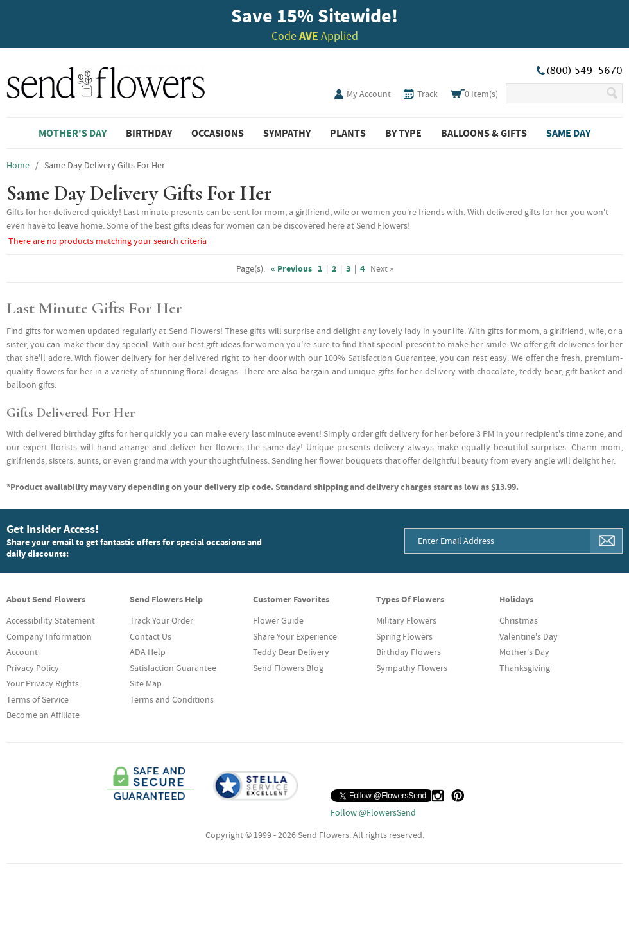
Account (22, 652)
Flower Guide (278, 620)
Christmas (518, 620)
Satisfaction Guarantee (173, 668)
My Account (369, 94)
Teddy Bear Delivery (291, 652)
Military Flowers (406, 620)
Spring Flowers (404, 636)
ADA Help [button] (148, 652)
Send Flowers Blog (288, 668)
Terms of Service (37, 699)
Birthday (149, 133)
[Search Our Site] (555, 93)
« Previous (291, 268)
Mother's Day (73, 133)
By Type (403, 133)
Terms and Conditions (172, 699)
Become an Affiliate (43, 715)
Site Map (146, 683)
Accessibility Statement (50, 620)
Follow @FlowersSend (373, 812)
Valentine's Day (528, 636)
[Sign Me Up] (606, 541)
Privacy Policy (32, 668)
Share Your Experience (295, 636)
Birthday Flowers (408, 652)
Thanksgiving (524, 668)
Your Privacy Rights (42, 683)
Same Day (568, 133)
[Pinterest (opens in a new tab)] (457, 795)
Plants (348, 133)
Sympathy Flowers (411, 668)
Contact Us (150, 636)
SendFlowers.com (105, 80)
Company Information (49, 636)
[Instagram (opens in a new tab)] (437, 795)
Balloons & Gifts (484, 133)
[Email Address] (498, 541)
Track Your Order (161, 620)
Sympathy (287, 133)
